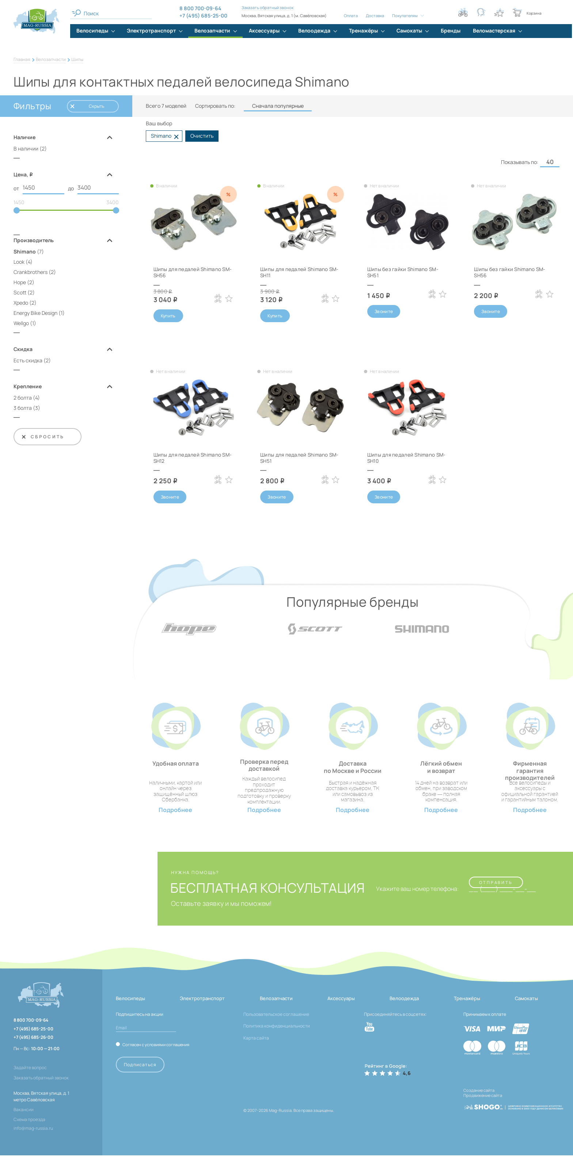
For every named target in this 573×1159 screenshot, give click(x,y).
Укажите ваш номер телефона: (413, 892)
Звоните (384, 311)
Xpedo (21, 303)
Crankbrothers (31, 272)
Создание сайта (478, 1093)
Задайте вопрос (30, 1071)
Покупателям (405, 15)
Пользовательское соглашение (276, 1018)
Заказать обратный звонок (267, 7)
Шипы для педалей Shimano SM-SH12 (188, 458)
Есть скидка (28, 360)
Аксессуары (341, 1002)
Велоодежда (404, 1002)
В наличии (26, 148)
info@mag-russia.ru (33, 1132)
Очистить (201, 135)
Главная (22, 59)
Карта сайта (256, 1041)
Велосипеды (130, 1002)
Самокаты (526, 1002)
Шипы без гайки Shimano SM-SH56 (510, 272)
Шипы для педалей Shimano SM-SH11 (295, 272)
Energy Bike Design (35, 313)
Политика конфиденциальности (276, 1029)
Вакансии (24, 1113)
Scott (20, 292)
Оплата (351, 15)
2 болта (23, 397)
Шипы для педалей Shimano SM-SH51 (295, 458)
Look (19, 262)
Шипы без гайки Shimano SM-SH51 (404, 272)
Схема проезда (29, 1123)
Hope (20, 282)
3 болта (23, 408)
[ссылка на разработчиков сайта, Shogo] (513, 1107)
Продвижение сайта (482, 1098)
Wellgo (21, 323)
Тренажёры (467, 1002)
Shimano (25, 251)
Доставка (375, 15)
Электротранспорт (202, 1002)
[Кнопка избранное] (499, 12)
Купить (168, 316)
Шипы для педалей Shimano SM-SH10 (402, 458)
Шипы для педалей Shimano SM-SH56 (188, 272)
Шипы (77, 59)
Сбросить (42, 437)
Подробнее (175, 813)
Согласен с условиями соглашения (155, 1048)
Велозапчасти (51, 59)
